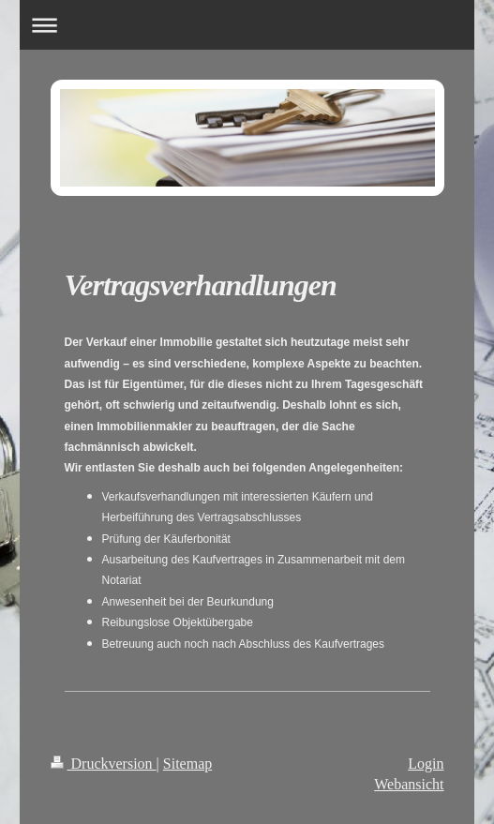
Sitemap (187, 764)
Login (425, 764)
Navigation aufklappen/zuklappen (247, 25)
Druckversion (104, 764)
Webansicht (408, 784)
